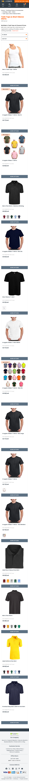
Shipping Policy (10, 750)
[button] (17, 5)
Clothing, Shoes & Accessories (14, 10)
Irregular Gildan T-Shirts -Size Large (13, 433)
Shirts (13, 12)
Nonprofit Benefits (12, 740)
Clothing (4, 12)
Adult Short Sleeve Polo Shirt (10, 570)
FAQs (14, 749)
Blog (24, 742)
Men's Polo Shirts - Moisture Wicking (13, 206)
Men (10, 12)
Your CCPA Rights (8, 777)
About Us (4, 740)
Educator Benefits (22, 740)
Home (3, 10)
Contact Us (9, 749)
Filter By (14, 34)
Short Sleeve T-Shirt (8, 297)
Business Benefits (8, 742)
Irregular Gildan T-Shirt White (11, 342)
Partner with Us (18, 742)
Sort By (14, 39)
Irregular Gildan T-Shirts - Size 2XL (12, 388)
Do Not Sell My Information (19, 777)
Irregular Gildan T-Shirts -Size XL (12, 115)
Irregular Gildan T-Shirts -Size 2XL (12, 251)
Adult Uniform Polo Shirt (9, 661)
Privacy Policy (18, 750)
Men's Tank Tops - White (9, 69)
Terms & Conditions (14, 752)
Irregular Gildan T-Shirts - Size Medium (13, 524)
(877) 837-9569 (24, 1)
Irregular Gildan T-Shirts (9, 160)
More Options (14, 85)
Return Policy (20, 749)
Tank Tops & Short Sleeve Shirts (11, 13)
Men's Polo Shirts (7, 615)
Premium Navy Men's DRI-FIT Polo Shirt (13, 706)
